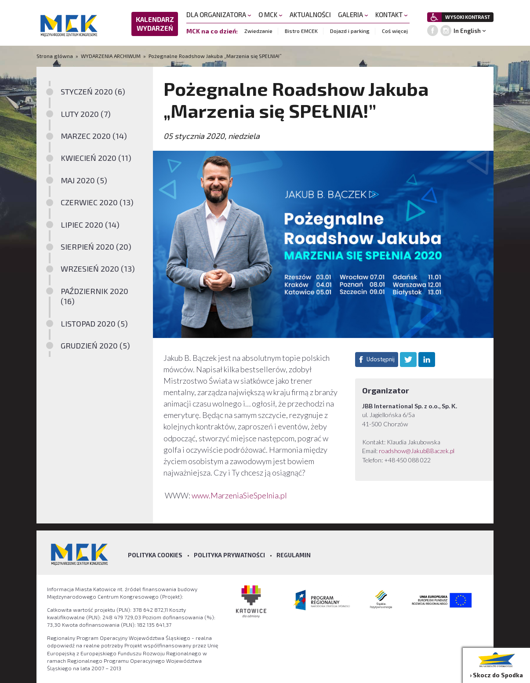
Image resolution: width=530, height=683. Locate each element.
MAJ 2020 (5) (84, 180)
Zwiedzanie (258, 31)
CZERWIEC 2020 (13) (97, 202)
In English (467, 30)
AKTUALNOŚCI (310, 14)
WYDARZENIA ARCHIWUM (111, 56)
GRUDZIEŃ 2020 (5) (95, 345)
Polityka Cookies (155, 555)
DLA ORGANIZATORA (218, 14)
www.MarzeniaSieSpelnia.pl (240, 495)
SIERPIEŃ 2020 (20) (96, 246)
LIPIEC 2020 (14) (90, 224)
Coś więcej (395, 31)
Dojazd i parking (350, 31)
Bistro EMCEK (301, 31)
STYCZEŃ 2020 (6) (93, 91)
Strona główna (55, 56)
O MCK (270, 14)
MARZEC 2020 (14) (94, 136)
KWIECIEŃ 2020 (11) (96, 158)
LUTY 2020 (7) (86, 114)
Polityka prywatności (229, 555)
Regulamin (293, 555)
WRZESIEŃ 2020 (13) (98, 268)
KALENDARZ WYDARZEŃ (155, 23)
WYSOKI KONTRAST (467, 17)
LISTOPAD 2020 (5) (94, 323)
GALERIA (353, 14)
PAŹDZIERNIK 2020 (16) (94, 296)
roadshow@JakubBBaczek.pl (416, 450)
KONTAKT (391, 14)
